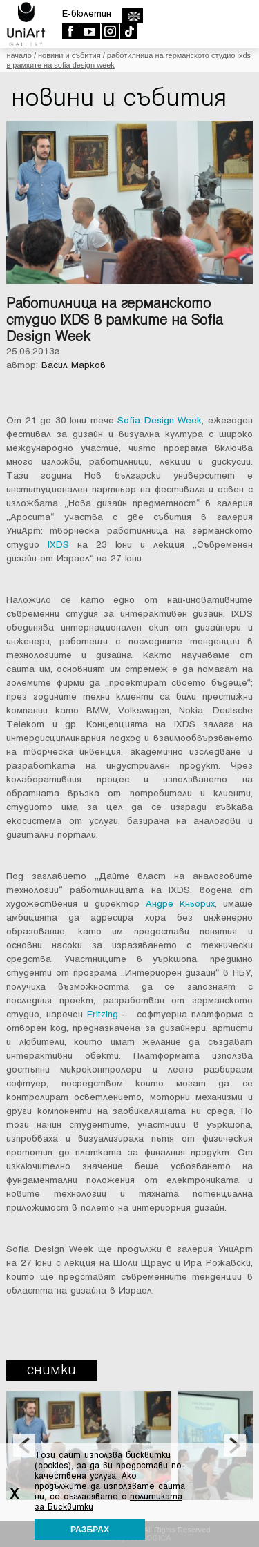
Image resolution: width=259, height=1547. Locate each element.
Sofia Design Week (159, 420)
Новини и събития (69, 55)
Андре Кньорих (180, 904)
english (132, 15)
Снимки (51, 1370)
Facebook (70, 31)
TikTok (128, 31)
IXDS (58, 544)
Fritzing (102, 1014)
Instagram (109, 31)
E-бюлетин (86, 13)
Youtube (89, 31)
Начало (18, 55)
